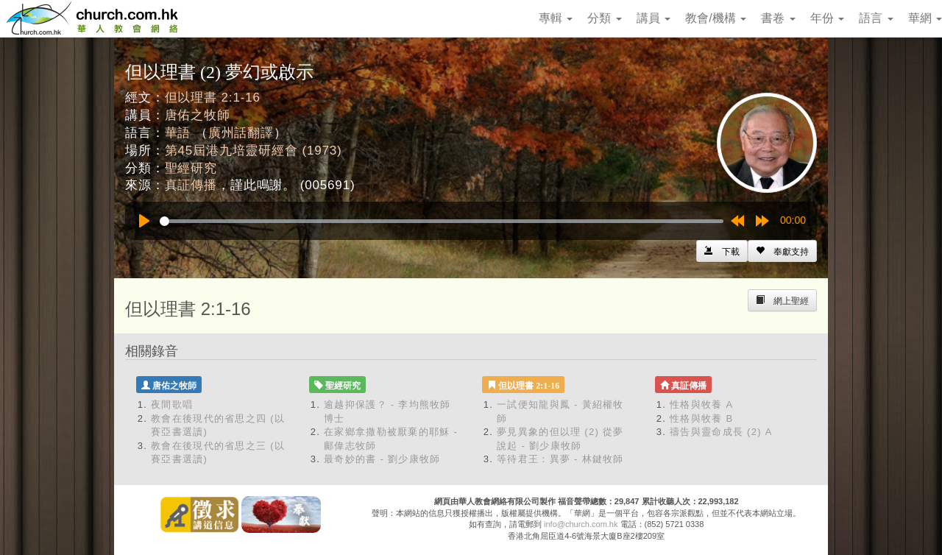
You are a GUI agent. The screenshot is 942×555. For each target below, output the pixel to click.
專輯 (556, 18)
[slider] (441, 221)
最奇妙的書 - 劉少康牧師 (382, 458)
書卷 (778, 18)
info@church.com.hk (580, 524)
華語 (178, 133)
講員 (653, 18)
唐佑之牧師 (197, 115)
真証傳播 (191, 185)
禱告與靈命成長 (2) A (721, 431)
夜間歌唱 (172, 404)
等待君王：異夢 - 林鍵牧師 (560, 458)
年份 (827, 18)
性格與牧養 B (701, 418)
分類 (604, 18)
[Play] (144, 221)
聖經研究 (191, 168)
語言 (876, 18)
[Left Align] (782, 251)
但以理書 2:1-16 (213, 98)
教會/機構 (715, 18)
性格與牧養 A (701, 404)
